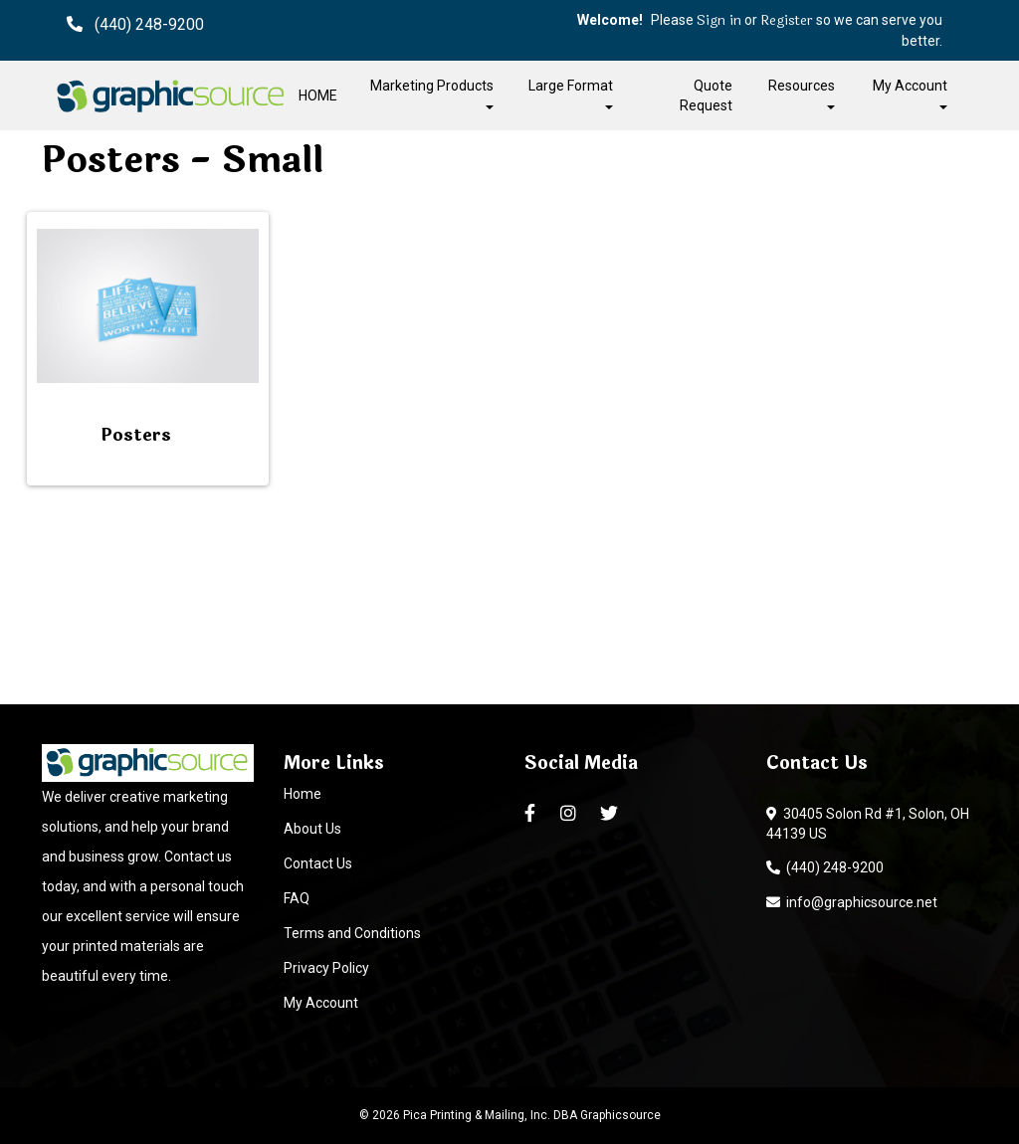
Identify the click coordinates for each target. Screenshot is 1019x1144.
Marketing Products (432, 93)
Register (786, 21)
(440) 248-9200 (825, 867)
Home (302, 794)
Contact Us (318, 863)
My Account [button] (910, 93)
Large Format (570, 93)
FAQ (296, 898)
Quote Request (706, 95)
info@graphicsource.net (851, 902)
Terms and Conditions (352, 933)
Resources (801, 93)
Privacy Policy (326, 968)
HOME (318, 95)
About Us (312, 829)
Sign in (719, 21)
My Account (321, 1003)
